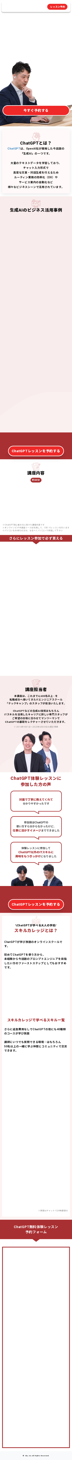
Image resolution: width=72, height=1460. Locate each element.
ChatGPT (13, 148)
